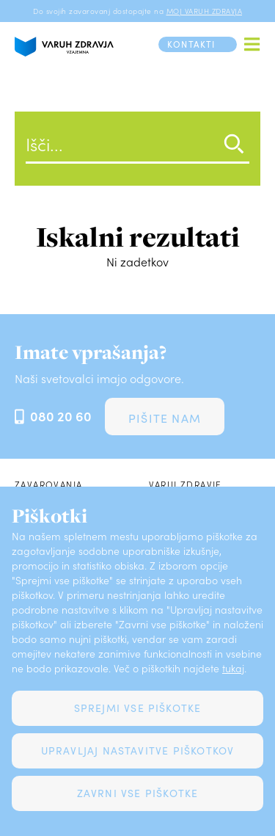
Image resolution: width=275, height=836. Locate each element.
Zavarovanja (48, 484)
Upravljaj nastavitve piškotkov (138, 750)
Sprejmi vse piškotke (138, 708)
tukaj (233, 668)
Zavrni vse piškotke (138, 793)
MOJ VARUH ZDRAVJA (204, 11)
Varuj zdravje (185, 484)
